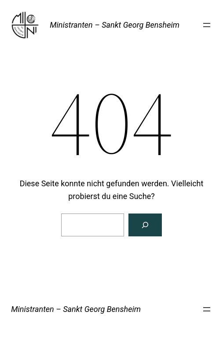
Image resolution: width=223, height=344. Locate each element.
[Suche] (145, 225)
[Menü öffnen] (206, 25)
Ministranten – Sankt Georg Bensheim (114, 24)
